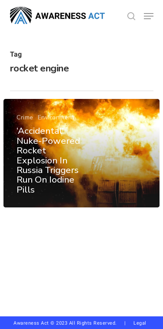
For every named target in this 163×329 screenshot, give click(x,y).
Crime (25, 118)
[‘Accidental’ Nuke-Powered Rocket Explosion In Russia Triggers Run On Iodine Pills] (81, 153)
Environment (56, 118)
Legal (139, 323)
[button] (148, 16)
